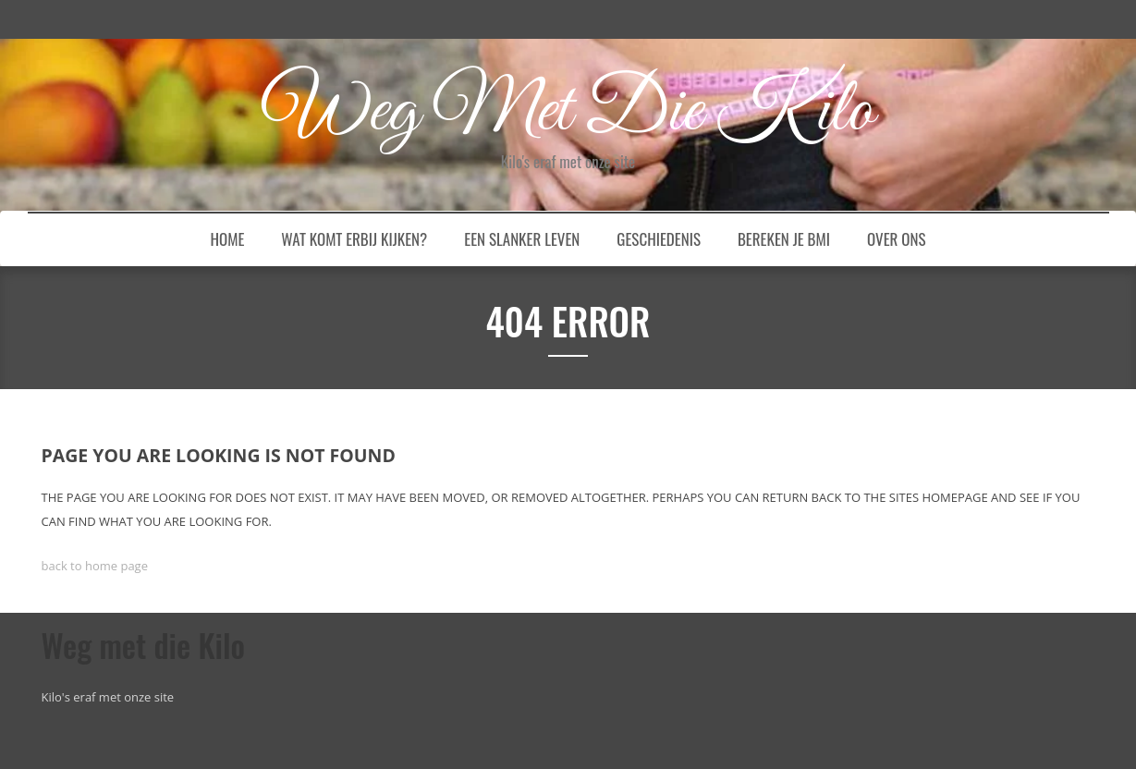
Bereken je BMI (784, 238)
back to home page (95, 565)
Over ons (896, 238)
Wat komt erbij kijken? (354, 238)
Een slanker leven (522, 238)
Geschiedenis (659, 238)
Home (228, 238)
